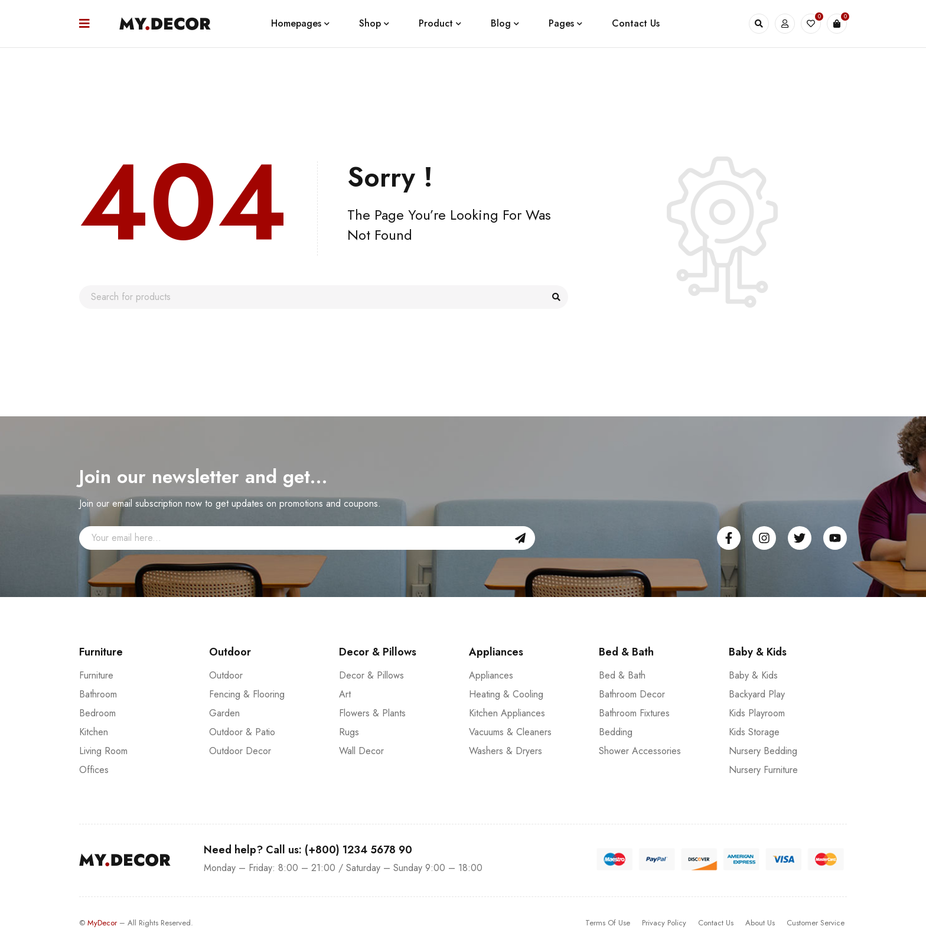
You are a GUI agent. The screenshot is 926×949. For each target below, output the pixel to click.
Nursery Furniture (763, 770)
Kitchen (93, 732)
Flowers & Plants (372, 713)
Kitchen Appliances (507, 713)
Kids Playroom (757, 713)
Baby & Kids (753, 675)
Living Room (103, 751)
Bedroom (97, 713)
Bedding (615, 732)
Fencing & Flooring (247, 694)
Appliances (491, 675)
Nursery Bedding (763, 751)
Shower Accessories (640, 751)
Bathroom (98, 694)
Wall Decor (361, 751)
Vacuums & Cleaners (510, 732)
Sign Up (520, 538)
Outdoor (226, 675)
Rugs (349, 732)
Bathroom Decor (632, 694)
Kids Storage (754, 732)
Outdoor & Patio (242, 732)
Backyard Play (757, 694)
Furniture (96, 675)
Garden (224, 713)
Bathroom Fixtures (634, 713)
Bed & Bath (622, 675)
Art (345, 694)
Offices (94, 770)
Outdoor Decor (240, 751)
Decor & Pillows (371, 675)
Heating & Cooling (506, 694)
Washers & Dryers (505, 751)
